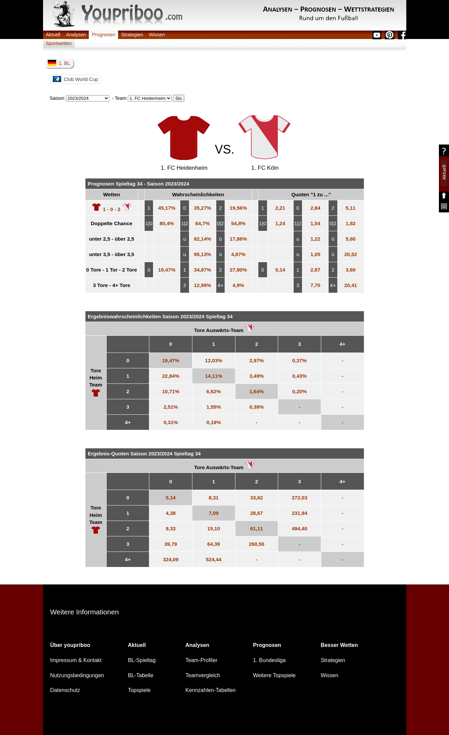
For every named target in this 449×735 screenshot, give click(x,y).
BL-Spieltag (142, 660)
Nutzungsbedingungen (77, 675)
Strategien (132, 34)
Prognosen (103, 34)
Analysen (76, 34)
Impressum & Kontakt (76, 660)
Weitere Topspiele (274, 675)
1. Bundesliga (269, 660)
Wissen (157, 34)
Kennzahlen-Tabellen (210, 690)
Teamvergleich (202, 675)
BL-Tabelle (140, 675)
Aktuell (53, 34)
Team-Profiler (201, 660)
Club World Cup (75, 79)
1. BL (59, 63)
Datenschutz (65, 690)
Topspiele (139, 690)
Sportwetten (59, 43)
